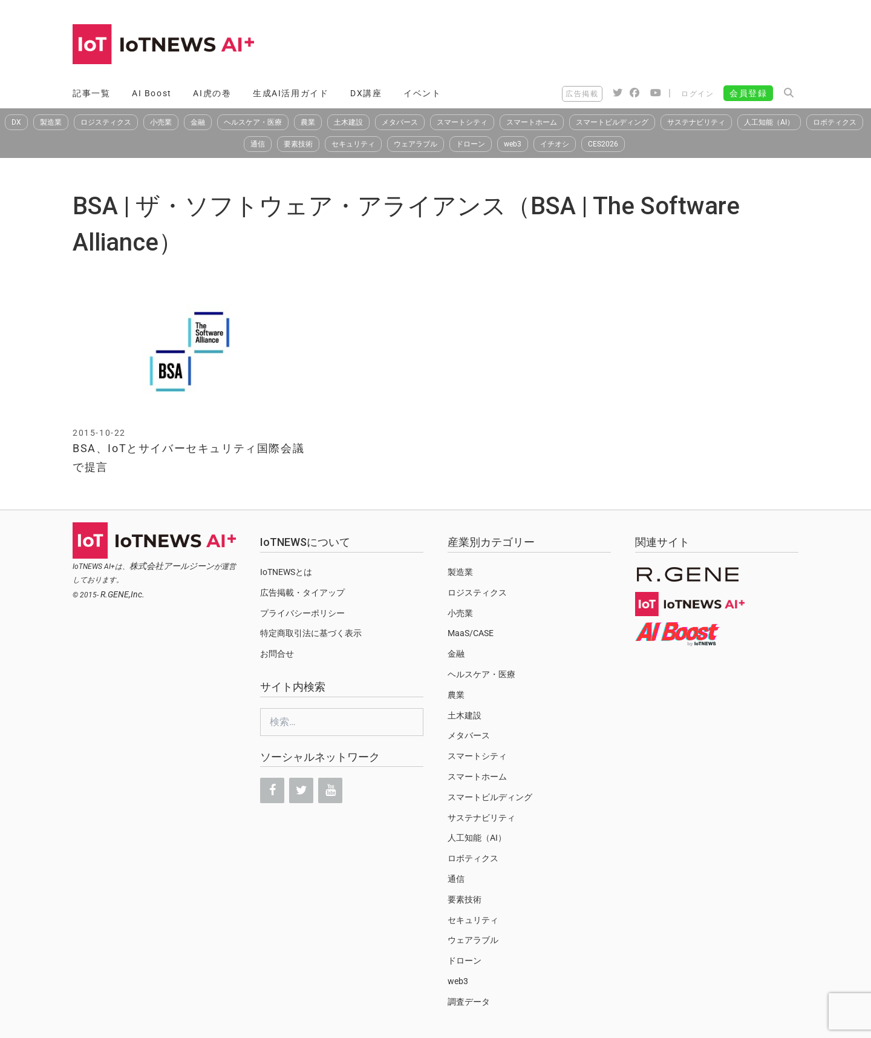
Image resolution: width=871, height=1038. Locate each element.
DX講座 (366, 93)
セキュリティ (353, 144)
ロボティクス (834, 122)
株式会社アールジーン (171, 566)
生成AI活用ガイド (290, 93)
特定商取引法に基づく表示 (311, 633)
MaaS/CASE (471, 633)
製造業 (51, 122)
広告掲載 (582, 94)
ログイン (697, 94)
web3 (512, 144)
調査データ (469, 1002)
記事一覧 (91, 93)
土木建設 (348, 122)
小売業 (161, 122)
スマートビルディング (612, 122)
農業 (308, 122)
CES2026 (603, 144)
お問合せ (277, 654)
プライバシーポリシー (302, 613)
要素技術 (298, 144)
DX (16, 122)
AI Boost (152, 93)
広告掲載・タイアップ (302, 592)
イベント (422, 93)
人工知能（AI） (769, 122)
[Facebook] (272, 790)
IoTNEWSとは (286, 572)
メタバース (400, 122)
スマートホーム (531, 122)
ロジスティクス (105, 122)
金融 (198, 122)
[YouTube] (330, 790)
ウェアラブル (415, 144)
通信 (257, 144)
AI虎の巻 (212, 93)
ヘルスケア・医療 (253, 122)
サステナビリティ (696, 122)
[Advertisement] (578, 45)
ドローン (470, 144)
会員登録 (748, 93)
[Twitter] (301, 790)
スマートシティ (462, 122)
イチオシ (554, 144)
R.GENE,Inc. (122, 594)
